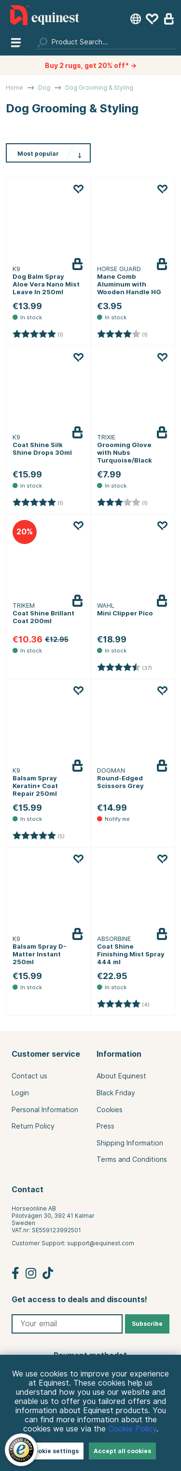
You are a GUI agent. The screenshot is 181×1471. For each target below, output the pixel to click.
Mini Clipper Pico (125, 613)
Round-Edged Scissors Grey (120, 782)
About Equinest (121, 1076)
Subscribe (147, 1323)
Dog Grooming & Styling (99, 87)
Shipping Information (130, 1143)
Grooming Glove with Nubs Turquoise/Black (124, 452)
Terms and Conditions (132, 1159)
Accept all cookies (122, 1451)
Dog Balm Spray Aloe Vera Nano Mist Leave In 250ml (46, 284)
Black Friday (116, 1093)
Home (14, 87)
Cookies (110, 1110)
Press (105, 1126)
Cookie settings (54, 1451)
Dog (44, 87)
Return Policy (33, 1126)
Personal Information (45, 1110)
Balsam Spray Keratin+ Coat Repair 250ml (35, 785)
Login (20, 1093)
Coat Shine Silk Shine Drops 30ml (42, 448)
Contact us (29, 1076)
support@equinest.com (100, 1243)
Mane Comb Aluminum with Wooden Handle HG (129, 284)
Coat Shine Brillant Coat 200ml (43, 617)
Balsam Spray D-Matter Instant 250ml (39, 954)
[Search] (105, 42)
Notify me (167, 773)
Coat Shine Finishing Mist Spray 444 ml (131, 954)
